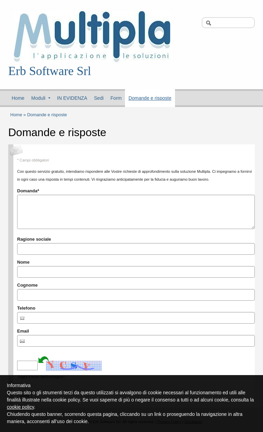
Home (18, 98)
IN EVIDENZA (72, 98)
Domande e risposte (149, 98)
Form (116, 98)
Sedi (99, 98)
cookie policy (20, 407)
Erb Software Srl (49, 71)
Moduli (40, 98)
